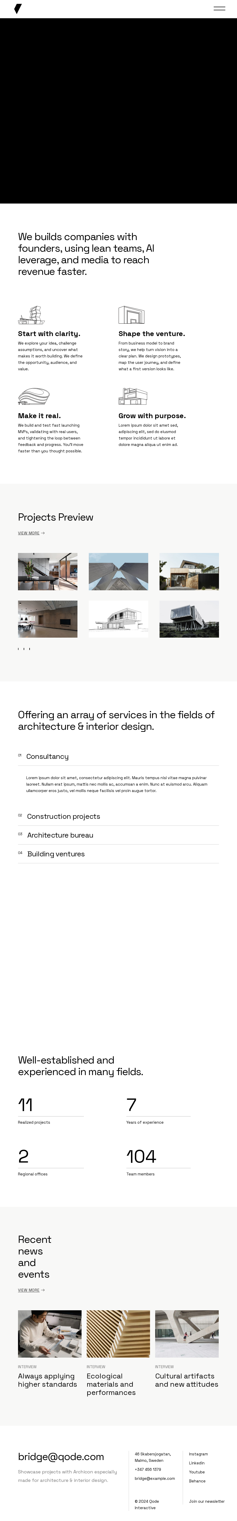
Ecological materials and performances (111, 1384)
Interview (27, 1366)
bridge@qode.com (61, 1456)
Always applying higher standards (47, 1380)
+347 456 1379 (148, 1469)
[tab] (118, 756)
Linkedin (197, 1463)
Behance (197, 1481)
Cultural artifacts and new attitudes (186, 1380)
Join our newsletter (207, 1501)
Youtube (197, 1472)
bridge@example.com (155, 1478)
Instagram (198, 1454)
